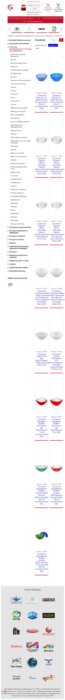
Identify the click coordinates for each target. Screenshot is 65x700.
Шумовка (14, 220)
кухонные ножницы (18, 84)
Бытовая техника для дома (20, 40)
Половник (14, 146)
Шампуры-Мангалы (17, 271)
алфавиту (52, 45)
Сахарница (15, 182)
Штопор (14, 217)
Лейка (13, 87)
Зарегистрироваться (33, 12)
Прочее (14, 160)
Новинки (18, 18)
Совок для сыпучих (18, 189)
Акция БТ (24, 20)
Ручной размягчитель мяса (19, 168)
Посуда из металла (17, 236)
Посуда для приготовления (20, 227)
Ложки (13, 91)
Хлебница (15, 213)
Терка (13, 210)
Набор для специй (18, 111)
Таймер (14, 207)
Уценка (12, 264)
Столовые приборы (18, 196)
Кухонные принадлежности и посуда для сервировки (34, 36)
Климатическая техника (19, 43)
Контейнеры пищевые (19, 70)
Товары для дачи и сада (18, 261)
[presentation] (9, 29)
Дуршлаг (14, 66)
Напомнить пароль (33, 14)
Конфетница (16, 73)
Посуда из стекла (16, 239)
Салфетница (16, 179)
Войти (35, 8)
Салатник (14, 176)
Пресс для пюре (17, 153)
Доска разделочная (19, 63)
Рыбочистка (15, 172)
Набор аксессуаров (19, 108)
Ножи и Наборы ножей (20, 122)
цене (37, 48)
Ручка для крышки (18, 163)
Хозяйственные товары (18, 267)
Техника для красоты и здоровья (18, 256)
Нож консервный (17, 115)
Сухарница (15, 200)
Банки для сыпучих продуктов (18, 55)
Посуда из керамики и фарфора (18, 232)
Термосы (13, 252)
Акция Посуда (30, 20)
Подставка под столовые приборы (21, 142)
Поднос (14, 134)
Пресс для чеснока (18, 156)
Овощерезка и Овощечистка (17, 126)
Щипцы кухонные (17, 224)
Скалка (14, 186)
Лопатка (14, 94)
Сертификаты (49, 18)
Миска (13, 104)
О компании (38, 20)
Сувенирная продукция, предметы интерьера (19, 247)
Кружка (14, 77)
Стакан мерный (17, 193)
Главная (11, 18)
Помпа (13, 149)
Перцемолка (16, 130)
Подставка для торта (19, 137)
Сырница (14, 203)
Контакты (59, 18)
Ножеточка (15, 118)
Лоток (13, 97)
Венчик (13, 60)
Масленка (15, 101)
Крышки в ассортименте (21, 80)
